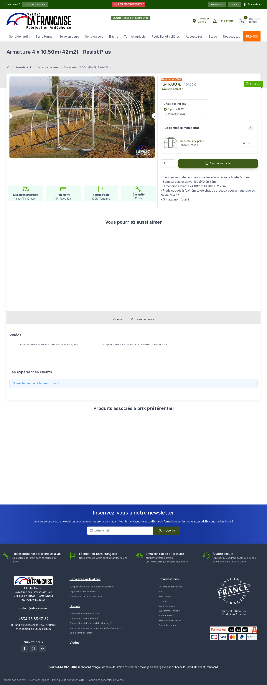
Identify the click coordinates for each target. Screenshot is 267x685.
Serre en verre (69, 36)
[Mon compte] (214, 21)
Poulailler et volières (166, 36)
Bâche (113, 36)
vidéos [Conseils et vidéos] (203, 21)
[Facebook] (24, 648)
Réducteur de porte (192, 141)
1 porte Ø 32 (176, 109)
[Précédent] (9, 116)
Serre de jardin (19, 36)
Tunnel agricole (135, 36)
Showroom (217, 4)
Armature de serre (48, 67)
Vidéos (117, 319)
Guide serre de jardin (81, 632)
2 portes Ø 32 (177, 114)
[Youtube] (42, 648)
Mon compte (226, 20)
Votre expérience (142, 319)
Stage (213, 36)
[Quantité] (247, 143)
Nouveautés (231, 36)
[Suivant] (154, 116)
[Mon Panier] (242, 21)
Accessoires (194, 36)
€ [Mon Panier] (255, 21)
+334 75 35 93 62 (35, 4)
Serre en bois (94, 36)
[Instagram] (33, 648)
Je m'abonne (165, 530)
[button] (209, 128)
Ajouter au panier (218, 163)
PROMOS (252, 36)
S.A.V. (234, 4)
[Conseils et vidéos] (194, 21)
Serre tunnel (44, 36)
